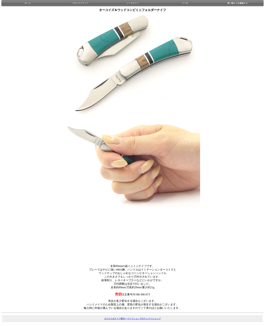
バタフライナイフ (80, 3)
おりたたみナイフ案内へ (115, 318)
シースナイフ (132, 3)
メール (185, 3)
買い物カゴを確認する (237, 3)
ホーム (28, 3)
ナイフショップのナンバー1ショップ (144, 318)
